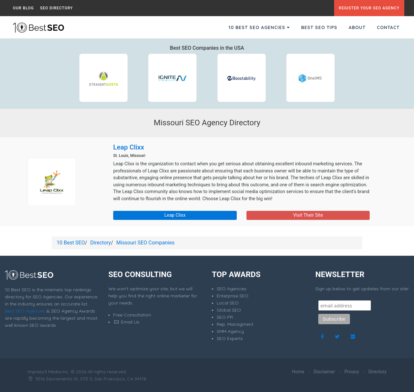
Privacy (351, 371)
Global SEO (229, 310)
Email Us (126, 322)
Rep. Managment (235, 324)
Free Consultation (132, 315)
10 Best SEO (71, 243)
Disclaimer (324, 371)
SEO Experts (230, 338)
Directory (100, 243)
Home (298, 371)
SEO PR (225, 317)
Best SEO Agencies (25, 311)
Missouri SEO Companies (145, 243)
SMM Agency (230, 331)
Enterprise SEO (232, 296)
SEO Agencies (231, 289)
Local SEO (228, 303)
